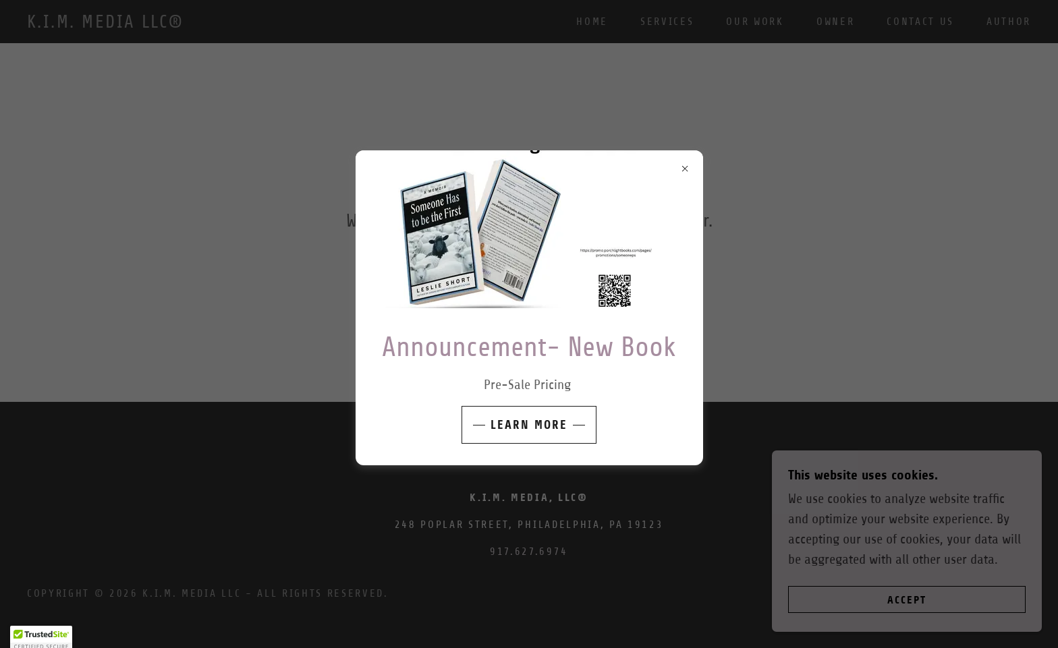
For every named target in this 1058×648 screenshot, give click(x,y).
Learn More (529, 425)
